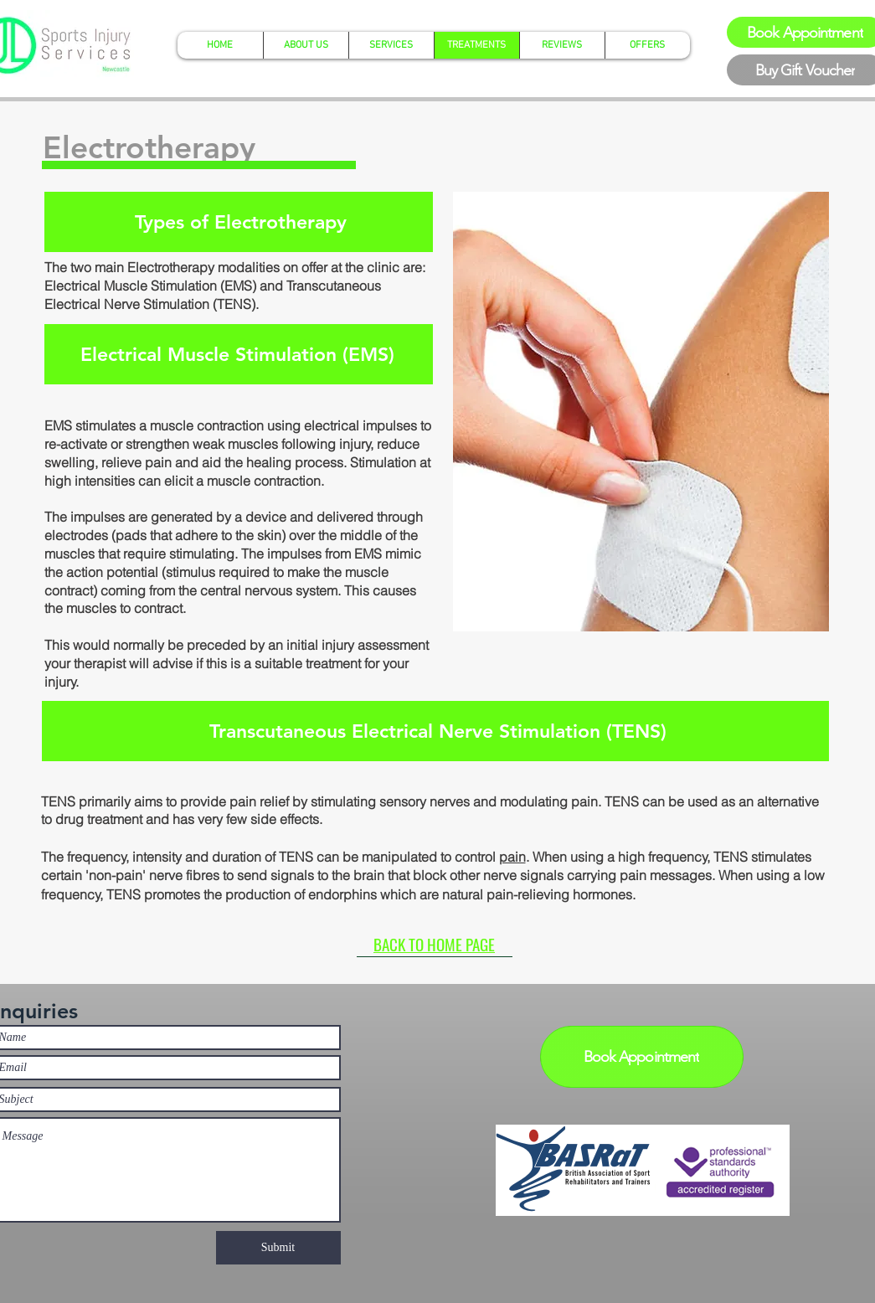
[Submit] (278, 1247)
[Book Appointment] (642, 1057)
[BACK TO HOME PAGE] (434, 944)
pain (512, 856)
